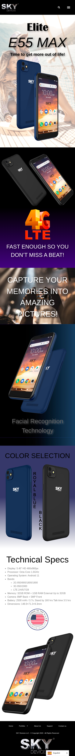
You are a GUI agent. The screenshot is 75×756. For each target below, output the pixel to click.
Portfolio (23, 726)
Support (50, 726)
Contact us (62, 726)
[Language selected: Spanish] (57, 753)
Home (11, 726)
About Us (37, 726)
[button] (59, 7)
